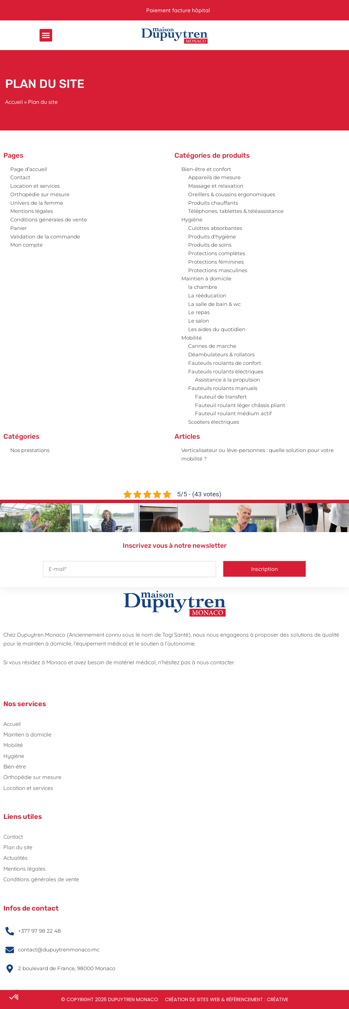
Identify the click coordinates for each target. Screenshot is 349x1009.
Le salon (198, 320)
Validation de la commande (45, 236)
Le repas (199, 312)
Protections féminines (216, 262)
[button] (46, 35)
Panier (18, 228)
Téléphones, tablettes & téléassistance (236, 211)
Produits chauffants (213, 203)
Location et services (35, 186)
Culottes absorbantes (215, 228)
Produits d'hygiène (212, 236)
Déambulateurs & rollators (221, 354)
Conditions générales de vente (48, 219)
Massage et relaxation (215, 186)
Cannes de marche (212, 346)
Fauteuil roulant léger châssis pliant (240, 405)
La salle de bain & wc (214, 304)
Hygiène (191, 219)
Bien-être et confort (206, 169)
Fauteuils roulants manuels (222, 388)
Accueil (14, 101)
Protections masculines (217, 270)
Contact (20, 177)
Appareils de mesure (214, 177)
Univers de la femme (36, 203)
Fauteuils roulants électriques (225, 371)
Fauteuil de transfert (221, 396)
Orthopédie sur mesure (40, 194)
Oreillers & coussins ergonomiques (231, 194)
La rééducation (207, 295)
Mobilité (191, 338)
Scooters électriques (213, 422)
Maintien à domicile (206, 278)
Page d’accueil (28, 169)
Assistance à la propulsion (227, 379)
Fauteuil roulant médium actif (233, 413)
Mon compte (26, 245)
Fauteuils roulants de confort (224, 363)
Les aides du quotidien (216, 329)
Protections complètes (216, 253)
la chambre (202, 287)
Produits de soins (209, 245)
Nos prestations (29, 450)
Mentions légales (31, 211)
